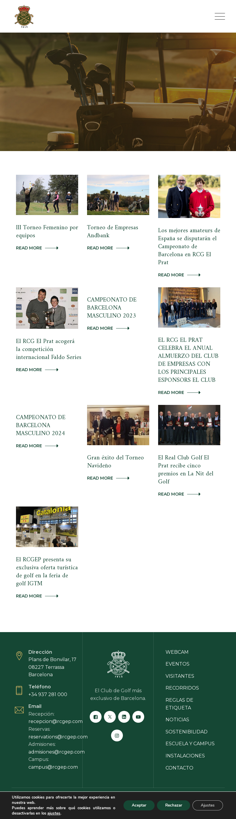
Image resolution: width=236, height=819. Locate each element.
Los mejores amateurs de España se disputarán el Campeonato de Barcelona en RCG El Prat (188, 246)
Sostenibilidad (187, 718)
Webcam (177, 639)
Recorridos (182, 674)
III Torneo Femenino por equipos (46, 231)
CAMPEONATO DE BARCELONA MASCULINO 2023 (111, 306)
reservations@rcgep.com (58, 723)
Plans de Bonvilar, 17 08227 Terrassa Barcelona (52, 653)
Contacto (179, 754)
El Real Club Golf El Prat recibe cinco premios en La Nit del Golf (188, 462)
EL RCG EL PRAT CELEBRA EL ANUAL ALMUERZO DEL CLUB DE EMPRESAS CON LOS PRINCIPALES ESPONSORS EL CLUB (188, 358)
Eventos (178, 650)
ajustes (53, 813)
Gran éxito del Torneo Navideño (114, 458)
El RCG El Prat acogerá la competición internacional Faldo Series (47, 347)
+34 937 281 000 (47, 681)
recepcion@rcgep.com (55, 708)
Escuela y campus (190, 730)
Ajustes (207, 805)
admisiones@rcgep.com (56, 738)
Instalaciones (185, 742)
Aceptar (134, 805)
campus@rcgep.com (53, 754)
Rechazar (171, 805)
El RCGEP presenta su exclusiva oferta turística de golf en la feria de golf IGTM (47, 559)
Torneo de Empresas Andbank (112, 231)
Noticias (177, 706)
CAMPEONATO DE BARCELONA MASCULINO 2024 (40, 422)
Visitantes (180, 663)
